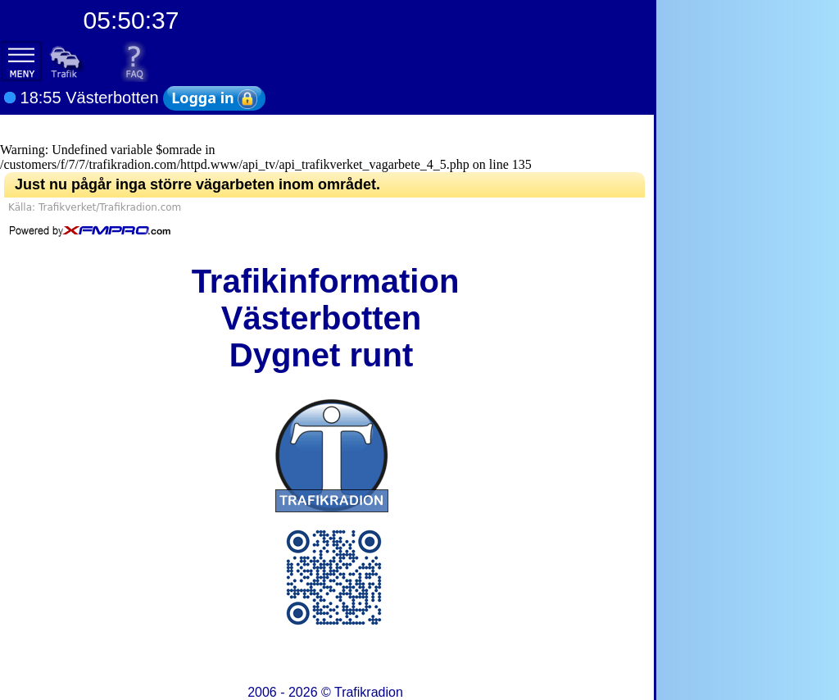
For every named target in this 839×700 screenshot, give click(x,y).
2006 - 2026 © (325, 692)
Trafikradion (368, 692)
